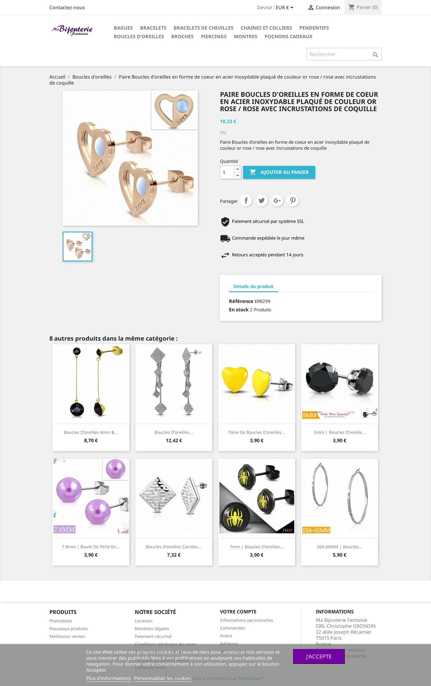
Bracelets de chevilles (203, 27)
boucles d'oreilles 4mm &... (91, 432)
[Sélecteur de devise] (285, 8)
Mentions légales (152, 628)
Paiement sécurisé (153, 636)
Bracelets (153, 27)
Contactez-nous (67, 7)
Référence (241, 301)
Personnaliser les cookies (163, 678)
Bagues (123, 27)
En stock (239, 310)
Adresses (229, 643)
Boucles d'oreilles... (173, 432)
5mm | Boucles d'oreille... (339, 432)
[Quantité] (227, 172)
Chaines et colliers (266, 27)
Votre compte (238, 611)
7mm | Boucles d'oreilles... (256, 546)
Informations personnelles (246, 620)
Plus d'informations (109, 678)
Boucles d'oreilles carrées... (173, 546)
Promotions (60, 621)
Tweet (262, 200)
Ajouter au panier (279, 172)
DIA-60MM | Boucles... (339, 546)
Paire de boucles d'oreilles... (256, 432)
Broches (182, 36)
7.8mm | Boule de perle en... (91, 546)
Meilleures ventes (67, 636)
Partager (246, 200)
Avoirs (226, 635)
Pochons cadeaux (288, 36)
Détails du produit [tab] (253, 286)
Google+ (277, 200)
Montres (245, 36)
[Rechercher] (344, 54)
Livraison (144, 621)
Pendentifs (314, 27)
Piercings (214, 36)
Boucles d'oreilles (139, 36)
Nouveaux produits (68, 628)
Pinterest (293, 200)
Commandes (232, 628)
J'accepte (319, 656)
